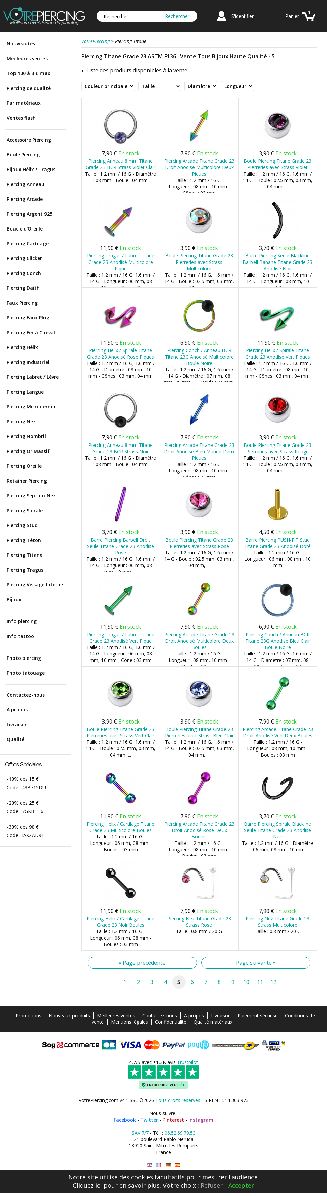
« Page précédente (142, 963)
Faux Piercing (22, 303)
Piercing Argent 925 (29, 214)
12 (273, 982)
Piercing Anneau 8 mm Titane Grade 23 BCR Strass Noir (120, 448)
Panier (292, 16)
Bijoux (14, 599)
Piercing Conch (24, 273)
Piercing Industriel (28, 362)
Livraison (17, 724)
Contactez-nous (26, 695)
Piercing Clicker (24, 258)
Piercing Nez (21, 421)
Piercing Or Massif (28, 451)
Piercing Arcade (25, 199)
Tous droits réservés (177, 1100)
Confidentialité (170, 1022)
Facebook (125, 1119)
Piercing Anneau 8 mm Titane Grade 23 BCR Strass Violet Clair (120, 164)
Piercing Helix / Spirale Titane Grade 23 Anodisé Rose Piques (120, 353)
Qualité (15, 739)
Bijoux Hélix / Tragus (31, 169)
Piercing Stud (22, 525)
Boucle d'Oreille (25, 228)
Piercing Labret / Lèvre (33, 377)
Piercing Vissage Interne (35, 584)
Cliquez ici (87, 1185)
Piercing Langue (25, 392)
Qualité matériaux (213, 1022)
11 (260, 982)
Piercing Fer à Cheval (31, 332)
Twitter (149, 1119)
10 (246, 982)
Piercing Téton (24, 540)
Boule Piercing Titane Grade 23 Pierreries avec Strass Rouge (277, 448)
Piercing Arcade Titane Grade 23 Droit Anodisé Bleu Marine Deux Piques (199, 451)
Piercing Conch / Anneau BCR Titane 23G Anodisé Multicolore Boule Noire (199, 356)
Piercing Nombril (26, 436)
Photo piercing (24, 658)
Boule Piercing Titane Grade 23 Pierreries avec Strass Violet (277, 164)
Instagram (200, 1119)
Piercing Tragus (25, 569)
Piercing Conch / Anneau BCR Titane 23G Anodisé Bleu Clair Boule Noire (277, 640)
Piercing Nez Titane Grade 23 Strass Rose (199, 921)
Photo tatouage (26, 673)
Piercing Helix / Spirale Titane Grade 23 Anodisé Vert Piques (277, 353)
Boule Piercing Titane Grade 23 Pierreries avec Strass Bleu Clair (199, 732)
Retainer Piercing (27, 481)
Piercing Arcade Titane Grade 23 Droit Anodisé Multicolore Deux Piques (199, 167)
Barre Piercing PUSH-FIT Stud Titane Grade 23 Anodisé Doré (277, 542)
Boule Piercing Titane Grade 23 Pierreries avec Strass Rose (199, 542)
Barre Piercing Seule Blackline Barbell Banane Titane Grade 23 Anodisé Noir (278, 262)
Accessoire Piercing (29, 139)
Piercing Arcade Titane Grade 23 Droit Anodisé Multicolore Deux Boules (199, 640)
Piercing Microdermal (32, 406)
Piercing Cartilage (28, 243)
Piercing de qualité (29, 88)
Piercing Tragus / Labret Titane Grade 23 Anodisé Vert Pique (120, 637)
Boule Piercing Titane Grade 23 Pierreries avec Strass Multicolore (199, 262)
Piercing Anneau (25, 184)
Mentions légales (129, 1022)
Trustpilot (187, 1062)
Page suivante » (256, 963)
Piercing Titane (24, 555)
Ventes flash (21, 118)
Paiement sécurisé (258, 1015)
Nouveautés (21, 43)
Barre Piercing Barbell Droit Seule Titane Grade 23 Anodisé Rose (120, 546)
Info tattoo (20, 636)
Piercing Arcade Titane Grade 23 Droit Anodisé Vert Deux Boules (278, 732)
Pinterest (173, 1119)
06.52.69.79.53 (180, 1133)
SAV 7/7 (140, 1133)
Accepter (241, 1185)
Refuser (212, 1185)
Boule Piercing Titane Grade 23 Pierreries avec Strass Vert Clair (120, 732)
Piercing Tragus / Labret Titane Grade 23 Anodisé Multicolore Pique (120, 262)
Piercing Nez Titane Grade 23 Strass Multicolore (277, 921)
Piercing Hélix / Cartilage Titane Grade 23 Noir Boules (120, 921)
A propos (17, 709)
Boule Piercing (23, 154)
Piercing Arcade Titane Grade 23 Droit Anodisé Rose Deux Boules (199, 830)
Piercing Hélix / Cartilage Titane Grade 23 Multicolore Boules (120, 827)
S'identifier (242, 16)
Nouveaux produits (69, 1015)
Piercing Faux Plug (28, 317)
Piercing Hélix (22, 347)
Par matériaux (24, 103)
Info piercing (22, 621)
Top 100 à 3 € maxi (29, 73)
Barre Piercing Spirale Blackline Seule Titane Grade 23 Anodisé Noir (277, 830)
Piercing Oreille (24, 466)
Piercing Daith (23, 288)
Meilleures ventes (27, 58)
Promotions (28, 1015)
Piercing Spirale (25, 510)
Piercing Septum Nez (31, 495)
